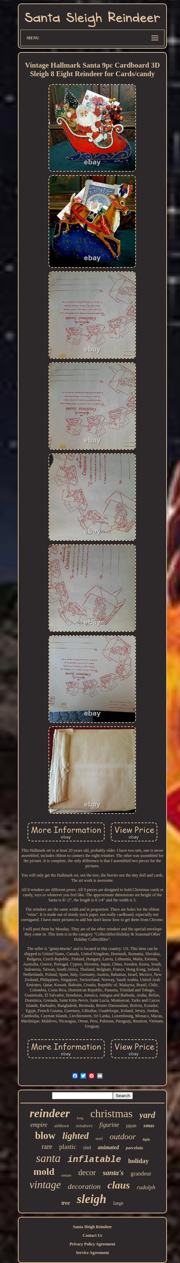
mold (43, 1171)
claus (118, 1185)
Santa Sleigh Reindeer (92, 1226)
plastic (67, 1146)
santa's (113, 1173)
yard (147, 1115)
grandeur (140, 1173)
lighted (75, 1136)
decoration (84, 1186)
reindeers (84, 1125)
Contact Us (92, 1235)
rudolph (146, 1187)
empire (38, 1124)
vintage (45, 1185)
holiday (138, 1160)
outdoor (123, 1136)
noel (99, 1138)
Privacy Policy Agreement (92, 1244)
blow (45, 1135)
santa (48, 1158)
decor (87, 1172)
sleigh (91, 1199)
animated (108, 1147)
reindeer (50, 1113)
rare (47, 1146)
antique (66, 1175)
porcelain (135, 1147)
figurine (109, 1124)
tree (65, 1203)
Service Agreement (92, 1252)
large (118, 1203)
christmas (112, 1113)
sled (87, 1147)
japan (131, 1125)
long (80, 1118)
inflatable (94, 1159)
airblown (61, 1125)
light (146, 1139)
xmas (149, 1125)
